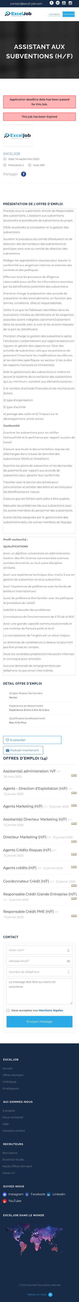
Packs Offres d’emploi (17, 1166)
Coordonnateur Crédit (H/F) (26, 881)
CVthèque (9, 1081)
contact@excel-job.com (26, 3)
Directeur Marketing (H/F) (24, 837)
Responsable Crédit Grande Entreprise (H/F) (40, 894)
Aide (6, 1124)
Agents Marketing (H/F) (23, 806)
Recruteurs (10, 1152)
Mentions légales (51, 1010)
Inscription (54, 14)
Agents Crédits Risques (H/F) (27, 850)
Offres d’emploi (13, 1075)
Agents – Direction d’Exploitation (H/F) (35, 789)
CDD (74, 775)
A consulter (15, 740)
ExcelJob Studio (13, 1159)
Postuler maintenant (22, 750)
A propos (9, 1110)
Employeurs (11, 1088)
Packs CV (9, 1173)
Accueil (7, 1068)
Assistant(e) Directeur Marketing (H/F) (35, 819)
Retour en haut (39, 1295)
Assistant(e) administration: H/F (29, 771)
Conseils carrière (14, 1130)
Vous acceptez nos (35, 1010)
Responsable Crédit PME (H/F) (28, 912)
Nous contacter (13, 1117)
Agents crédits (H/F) (20, 868)
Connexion (68, 14)
